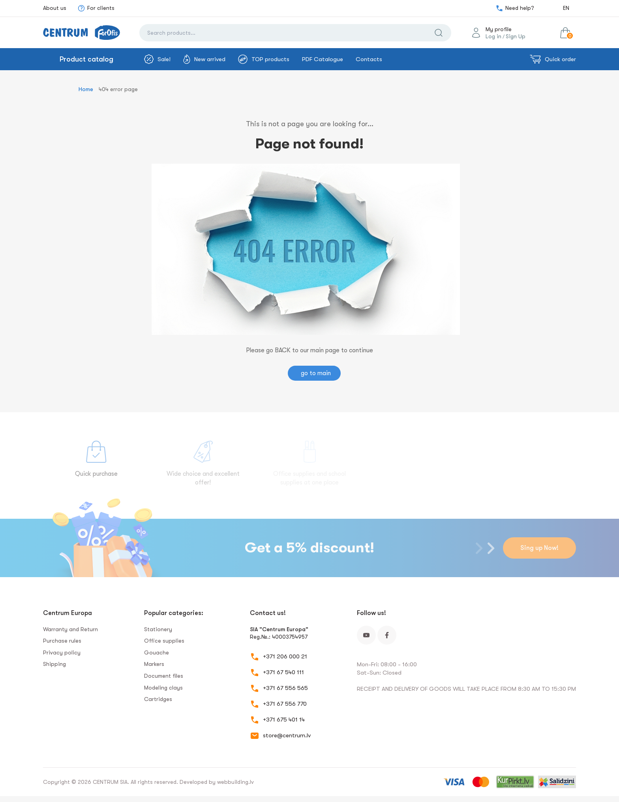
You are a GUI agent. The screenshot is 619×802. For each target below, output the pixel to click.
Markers (154, 664)
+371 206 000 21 (285, 656)
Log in (493, 36)
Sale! (157, 59)
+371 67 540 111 (283, 672)
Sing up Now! (539, 547)
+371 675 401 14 (284, 719)
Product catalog (86, 59)
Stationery (158, 629)
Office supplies (164, 640)
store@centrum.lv (287, 735)
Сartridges (158, 699)
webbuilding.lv (235, 782)
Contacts (369, 59)
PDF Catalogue (322, 59)
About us (54, 8)
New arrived (204, 59)
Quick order (553, 59)
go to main (316, 373)
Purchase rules (62, 640)
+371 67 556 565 (285, 688)
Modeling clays (163, 687)
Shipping (54, 664)
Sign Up (515, 36)
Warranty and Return (70, 629)
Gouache (156, 652)
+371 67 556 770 (285, 703)
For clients (95, 8)
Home (86, 89)
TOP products (263, 59)
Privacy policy (62, 652)
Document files (163, 676)
